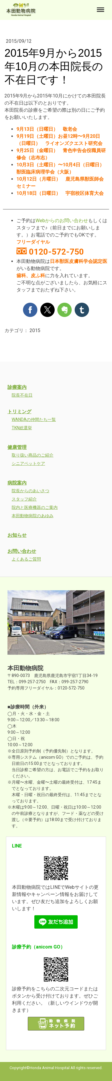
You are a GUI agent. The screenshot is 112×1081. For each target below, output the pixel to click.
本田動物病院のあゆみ (32, 515)
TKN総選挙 (22, 427)
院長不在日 (22, 395)
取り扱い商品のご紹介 (32, 455)
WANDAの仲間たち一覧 (34, 419)
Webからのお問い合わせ (62, 220)
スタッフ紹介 (24, 499)
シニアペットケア (28, 463)
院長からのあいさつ (30, 490)
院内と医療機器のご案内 (35, 507)
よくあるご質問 (26, 559)
